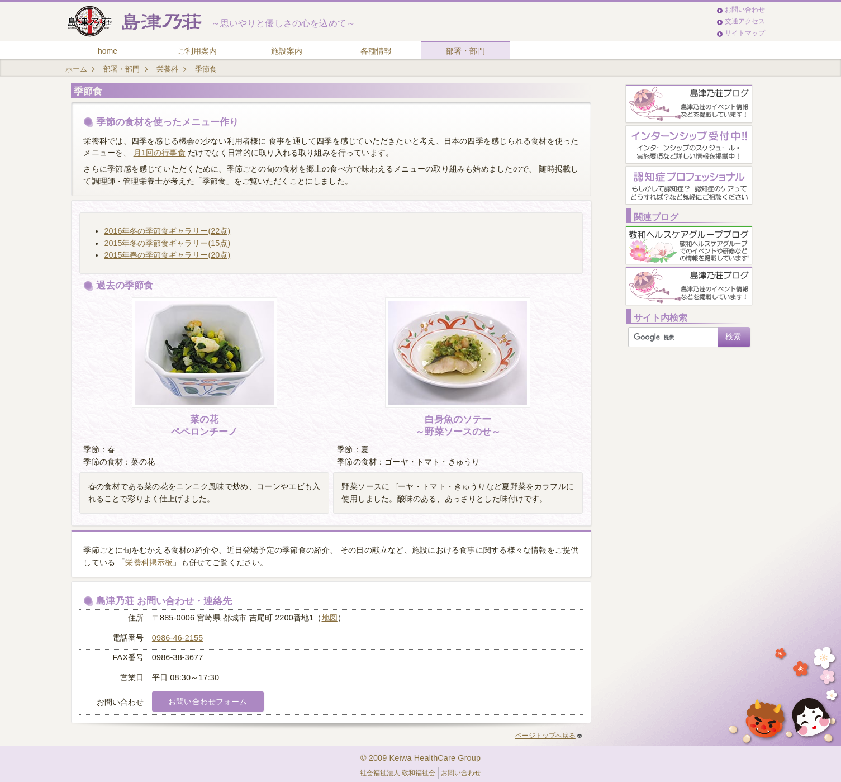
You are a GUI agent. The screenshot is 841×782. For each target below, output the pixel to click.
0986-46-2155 (177, 637)
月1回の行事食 (160, 152)
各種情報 (376, 50)
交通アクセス (745, 21)
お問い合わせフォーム (207, 701)
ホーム (76, 69)
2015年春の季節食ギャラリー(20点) (167, 254)
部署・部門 (465, 50)
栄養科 (167, 69)
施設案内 (286, 50)
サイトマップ (745, 33)
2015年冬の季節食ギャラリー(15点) (167, 243)
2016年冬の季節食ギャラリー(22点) (167, 230)
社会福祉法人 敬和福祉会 (397, 773)
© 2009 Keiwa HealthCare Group (420, 757)
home (107, 50)
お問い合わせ (745, 9)
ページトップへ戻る (548, 735)
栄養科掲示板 (149, 562)
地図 (330, 617)
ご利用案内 (197, 50)
